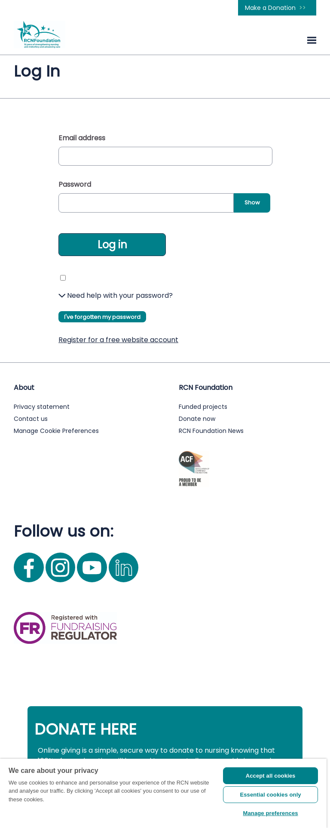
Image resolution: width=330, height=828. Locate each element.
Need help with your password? (115, 295)
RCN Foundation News (211, 430)
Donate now (197, 418)
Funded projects (203, 406)
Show (252, 202)
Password (74, 184)
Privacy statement (42, 406)
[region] (163, 793)
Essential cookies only (270, 794)
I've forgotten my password (102, 317)
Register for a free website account (118, 340)
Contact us (31, 418)
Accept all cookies (271, 775)
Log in (112, 245)
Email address (81, 138)
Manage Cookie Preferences (56, 430)
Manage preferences (270, 813)
